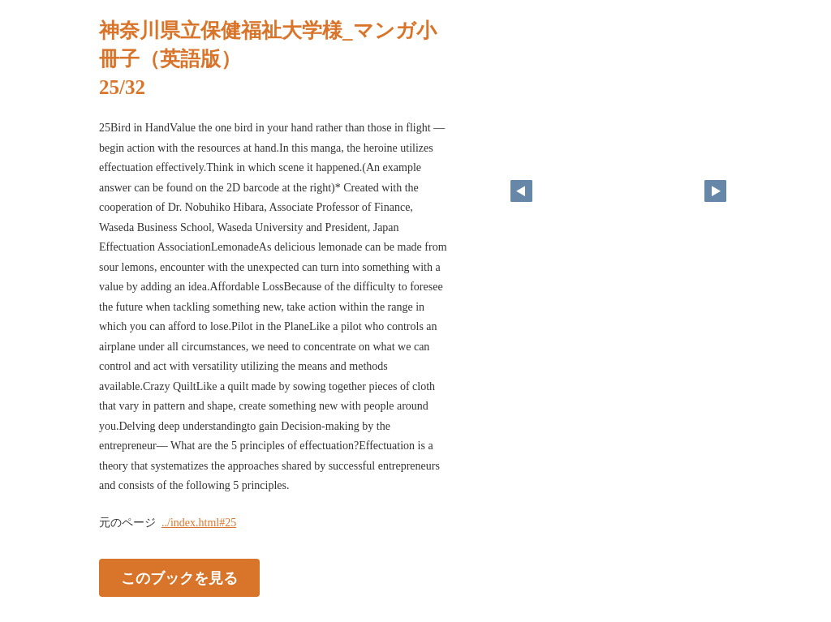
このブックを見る (179, 577)
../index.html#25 (198, 523)
